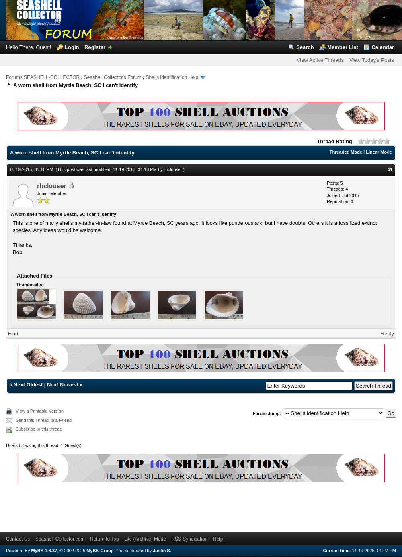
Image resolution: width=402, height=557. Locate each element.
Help (218, 539)
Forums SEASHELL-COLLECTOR (43, 77)
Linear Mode (379, 152)
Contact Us (18, 539)
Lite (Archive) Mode (145, 539)
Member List (342, 47)
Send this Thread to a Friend (44, 420)
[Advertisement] (152, 506)
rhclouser (173, 169)
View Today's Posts (371, 60)
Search (305, 47)
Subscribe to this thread (39, 429)
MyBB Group (99, 550)
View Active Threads (320, 60)
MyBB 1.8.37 (44, 550)
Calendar (382, 47)
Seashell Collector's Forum (113, 77)
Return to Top (104, 539)
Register (94, 47)
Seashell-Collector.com (60, 539)
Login (72, 47)
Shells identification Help (172, 77)
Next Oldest (28, 385)
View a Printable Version (40, 411)
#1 (390, 170)
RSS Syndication (189, 539)
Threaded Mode (346, 152)
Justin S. (162, 550)
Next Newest (62, 385)
